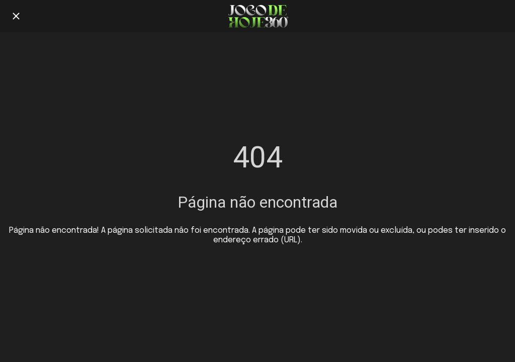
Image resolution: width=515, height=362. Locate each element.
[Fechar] (16, 16)
